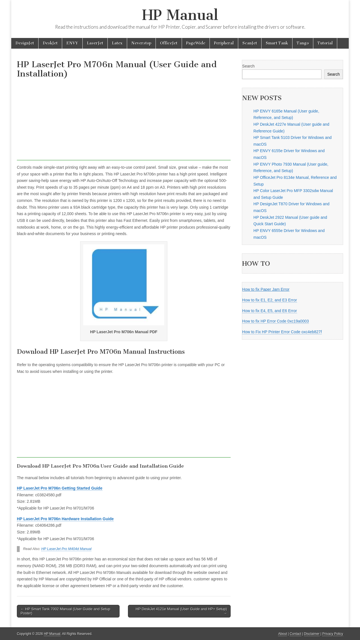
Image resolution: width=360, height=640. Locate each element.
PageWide (195, 43)
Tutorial (325, 43)
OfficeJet (168, 43)
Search (248, 66)
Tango (303, 43)
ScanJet (249, 43)
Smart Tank (277, 43)
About (282, 634)
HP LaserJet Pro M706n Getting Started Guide (59, 488)
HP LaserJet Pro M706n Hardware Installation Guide (65, 519)
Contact (295, 634)
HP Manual (180, 15)
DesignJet (24, 43)
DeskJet (50, 43)
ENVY (72, 43)
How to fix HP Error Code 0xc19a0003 (275, 321)
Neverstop (141, 43)
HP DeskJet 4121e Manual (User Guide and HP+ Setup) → (181, 611)
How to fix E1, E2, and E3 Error (269, 300)
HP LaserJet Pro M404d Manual (66, 549)
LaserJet (95, 43)
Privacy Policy (332, 634)
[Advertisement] (124, 121)
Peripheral (224, 43)
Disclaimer (312, 634)
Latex (117, 43)
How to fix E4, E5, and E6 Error (269, 310)
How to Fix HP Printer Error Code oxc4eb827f (282, 332)
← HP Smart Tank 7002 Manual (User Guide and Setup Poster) (65, 611)
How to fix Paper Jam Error (265, 289)
